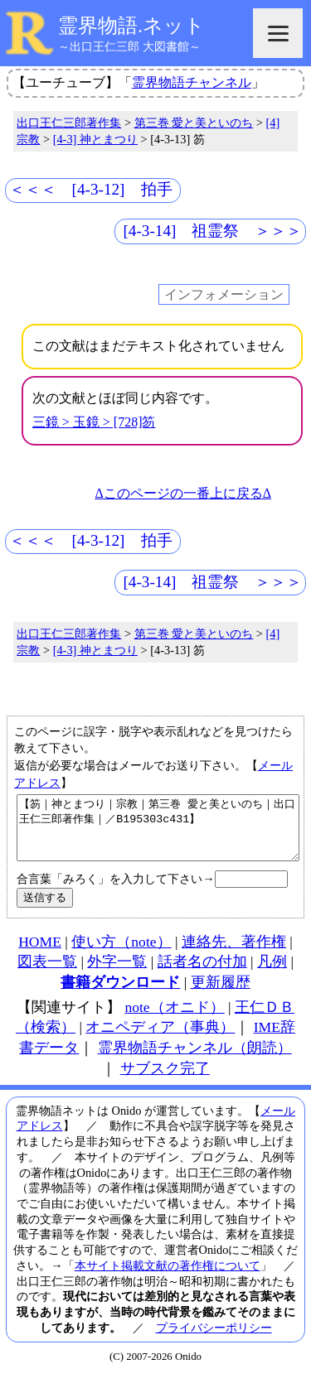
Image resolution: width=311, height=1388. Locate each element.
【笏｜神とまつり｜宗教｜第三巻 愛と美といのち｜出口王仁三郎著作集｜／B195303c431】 (158, 834)
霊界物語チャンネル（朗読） (195, 1060)
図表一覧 (47, 974)
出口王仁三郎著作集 (69, 122)
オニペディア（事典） (160, 1039)
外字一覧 (117, 974)
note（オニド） (174, 1019)
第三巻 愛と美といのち (194, 122)
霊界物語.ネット (131, 25)
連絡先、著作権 (234, 954)
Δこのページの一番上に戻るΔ (183, 493)
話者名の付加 (202, 974)
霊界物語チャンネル (191, 82)
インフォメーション (224, 294)
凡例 (272, 974)
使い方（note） (121, 954)
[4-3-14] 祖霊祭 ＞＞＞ (212, 230)
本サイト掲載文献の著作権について (167, 1277)
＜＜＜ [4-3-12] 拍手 (91, 189)
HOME (39, 954)
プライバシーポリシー (214, 1340)
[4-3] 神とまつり (95, 139)
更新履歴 (220, 994)
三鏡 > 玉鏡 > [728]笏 (94, 422)
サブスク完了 (165, 1080)
